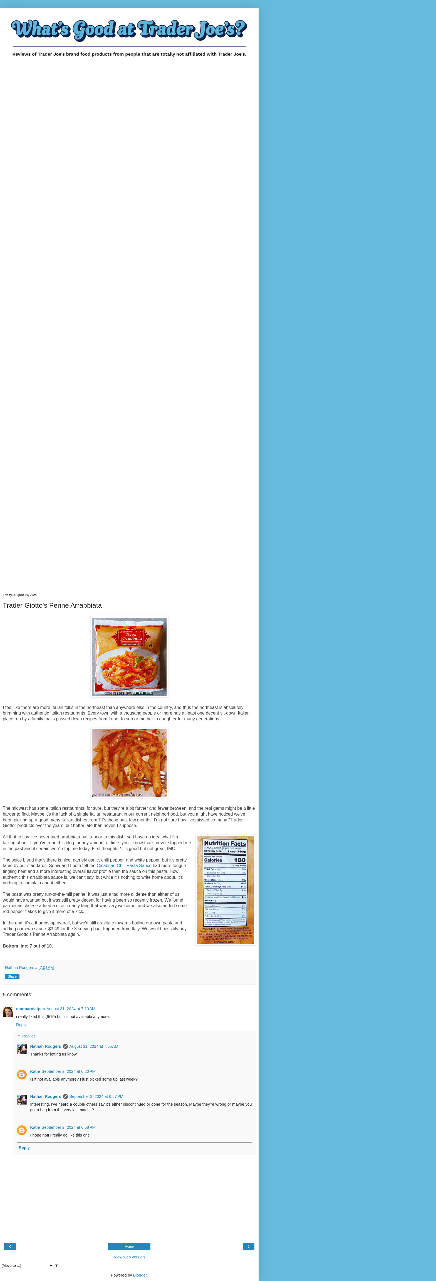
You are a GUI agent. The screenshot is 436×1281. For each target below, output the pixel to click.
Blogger (140, 1275)
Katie (35, 1071)
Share (12, 976)
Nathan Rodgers (45, 1046)
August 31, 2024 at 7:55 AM (94, 1046)
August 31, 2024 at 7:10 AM (70, 1009)
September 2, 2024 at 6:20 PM (69, 1071)
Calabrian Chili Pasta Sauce (124, 865)
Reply (21, 1024)
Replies (29, 1036)
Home (129, 1246)
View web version (129, 1257)
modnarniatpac (30, 1009)
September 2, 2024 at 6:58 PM (69, 1127)
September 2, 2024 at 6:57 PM (96, 1096)
